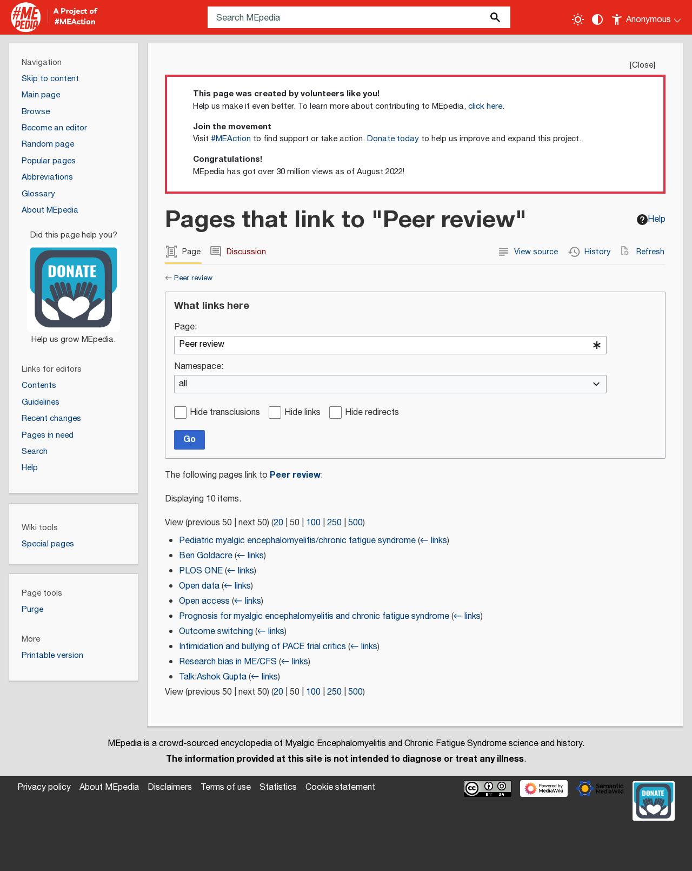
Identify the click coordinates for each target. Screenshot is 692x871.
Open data (199, 586)
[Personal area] (646, 17)
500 (355, 523)
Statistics (278, 787)
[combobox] (390, 345)
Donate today (393, 139)
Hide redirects (372, 413)
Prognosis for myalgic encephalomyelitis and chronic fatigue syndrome (314, 616)
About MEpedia (109, 787)
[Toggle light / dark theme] (577, 19)
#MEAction (231, 139)
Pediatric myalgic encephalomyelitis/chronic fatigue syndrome (297, 540)
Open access (204, 601)
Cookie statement (340, 787)
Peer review (193, 278)
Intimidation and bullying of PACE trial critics (262, 647)
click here (485, 106)
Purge (32, 609)
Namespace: (198, 367)
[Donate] (73, 282)
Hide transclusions (225, 413)
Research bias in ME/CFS (228, 662)
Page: (185, 327)
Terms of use (226, 787)
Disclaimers (170, 787)
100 (313, 523)
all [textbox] (183, 384)
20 (278, 523)
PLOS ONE (201, 571)
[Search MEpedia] (359, 17)
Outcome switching (216, 631)
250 (334, 523)
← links (433, 540)
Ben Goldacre (205, 556)
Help (651, 219)
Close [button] (642, 65)
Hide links (302, 413)
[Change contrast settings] (597, 19)
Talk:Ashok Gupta (213, 677)
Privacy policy (44, 787)
